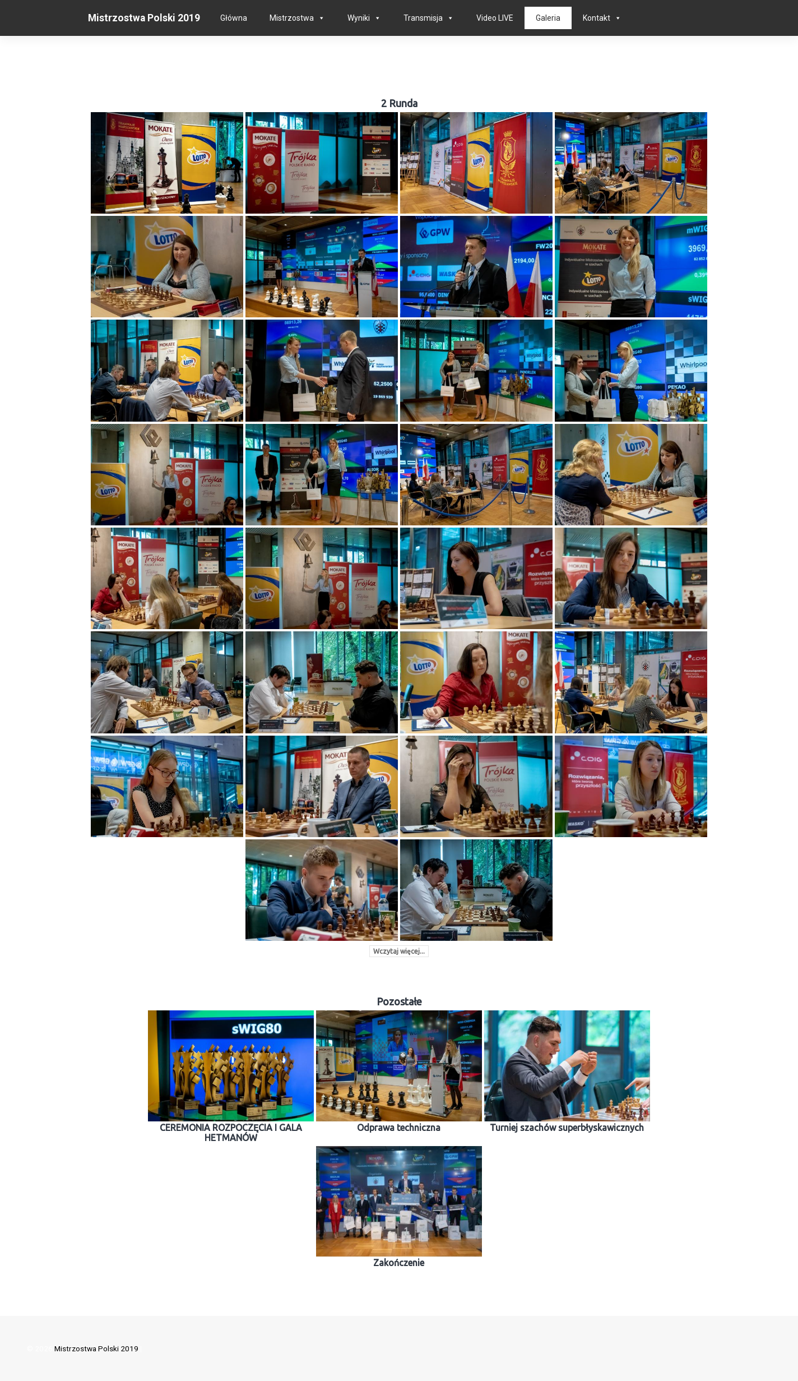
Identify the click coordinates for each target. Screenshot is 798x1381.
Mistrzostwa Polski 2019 (144, 18)
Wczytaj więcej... (399, 951)
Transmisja (423, 17)
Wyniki (358, 17)
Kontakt (596, 17)
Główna (233, 17)
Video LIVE (494, 17)
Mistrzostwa (292, 17)
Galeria (548, 17)
